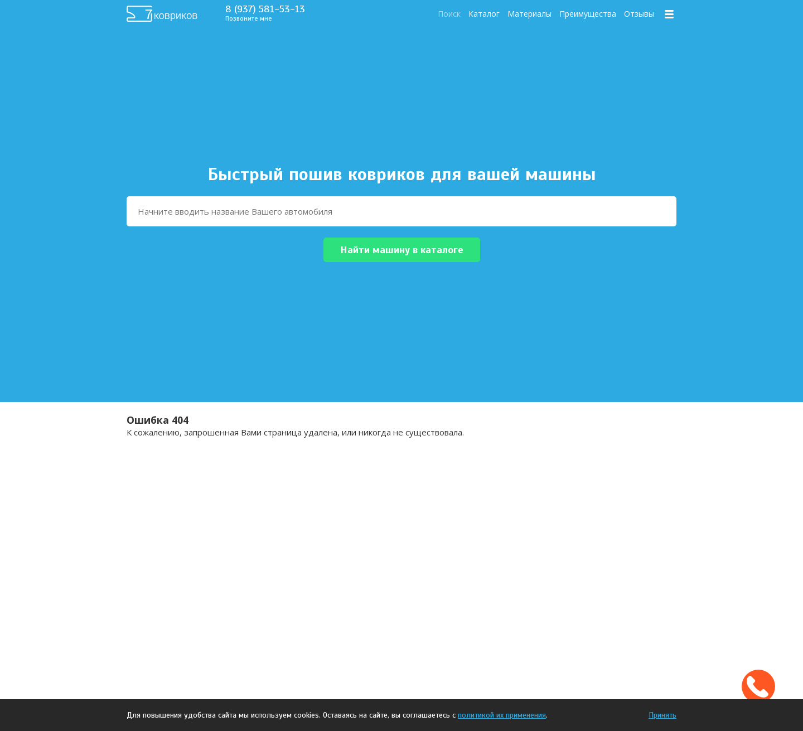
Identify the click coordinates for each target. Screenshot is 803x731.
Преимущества (587, 13)
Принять (662, 715)
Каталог (484, 13)
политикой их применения (502, 715)
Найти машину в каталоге (401, 250)
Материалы (529, 13)
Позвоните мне (248, 18)
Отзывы (639, 13)
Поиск (449, 13)
